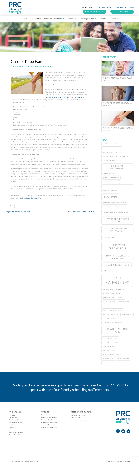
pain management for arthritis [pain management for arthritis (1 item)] (113, 289)
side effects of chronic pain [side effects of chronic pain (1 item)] (112, 310)
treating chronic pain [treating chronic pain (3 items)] (117, 330)
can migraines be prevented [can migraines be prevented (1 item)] (112, 152)
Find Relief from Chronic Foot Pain (81, 212)
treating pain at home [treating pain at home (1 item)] (110, 338)
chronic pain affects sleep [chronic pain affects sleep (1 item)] (112, 160)
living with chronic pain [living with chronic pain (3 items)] (117, 247)
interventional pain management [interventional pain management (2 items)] (117, 229)
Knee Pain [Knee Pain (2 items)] (109, 237)
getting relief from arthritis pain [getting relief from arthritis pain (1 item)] (114, 203)
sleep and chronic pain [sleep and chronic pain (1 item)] (110, 314)
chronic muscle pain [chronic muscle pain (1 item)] (110, 156)
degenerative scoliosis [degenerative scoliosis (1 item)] (110, 182)
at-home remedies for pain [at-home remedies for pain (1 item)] (111, 148)
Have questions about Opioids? (121, 7)
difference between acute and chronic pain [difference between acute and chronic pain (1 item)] (117, 186)
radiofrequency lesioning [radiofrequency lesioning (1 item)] (112, 293)
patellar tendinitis (81, 97)
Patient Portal (122, 11)
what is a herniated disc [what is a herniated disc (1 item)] (111, 354)
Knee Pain (9, 206)
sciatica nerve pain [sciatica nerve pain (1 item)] (109, 302)
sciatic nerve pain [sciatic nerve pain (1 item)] (125, 302)
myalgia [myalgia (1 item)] (105, 270)
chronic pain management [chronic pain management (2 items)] (117, 167)
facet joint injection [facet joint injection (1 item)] (110, 190)
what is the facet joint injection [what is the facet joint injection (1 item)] (114, 363)
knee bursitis (66, 97)
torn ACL (48, 97)
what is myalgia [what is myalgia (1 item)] (108, 359)
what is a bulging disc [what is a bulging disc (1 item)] (110, 346)
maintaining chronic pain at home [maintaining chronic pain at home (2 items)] (117, 257)
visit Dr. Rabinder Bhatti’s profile (30, 198)
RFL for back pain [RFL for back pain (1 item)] (109, 298)
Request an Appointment (95, 11)
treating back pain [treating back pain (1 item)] (109, 318)
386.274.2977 (113, 385)
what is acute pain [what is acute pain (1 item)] (109, 350)
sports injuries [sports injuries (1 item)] (127, 314)
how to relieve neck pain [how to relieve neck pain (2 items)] (117, 212)
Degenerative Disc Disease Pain (18, 212)
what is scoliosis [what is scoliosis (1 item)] (123, 359)
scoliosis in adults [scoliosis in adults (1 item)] (109, 306)
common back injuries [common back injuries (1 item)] (110, 173)
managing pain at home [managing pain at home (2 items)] (116, 265)
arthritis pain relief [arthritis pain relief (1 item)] (109, 144)
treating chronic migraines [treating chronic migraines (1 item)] (112, 322)
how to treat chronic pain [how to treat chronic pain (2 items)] (117, 220)
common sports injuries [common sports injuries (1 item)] (111, 178)
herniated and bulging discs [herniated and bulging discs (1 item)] (112, 207)
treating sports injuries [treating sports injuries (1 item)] (111, 342)
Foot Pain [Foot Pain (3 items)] (110, 197)
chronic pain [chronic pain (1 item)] (124, 156)
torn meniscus (56, 97)
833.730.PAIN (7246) (98, 7)
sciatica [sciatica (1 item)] (121, 298)
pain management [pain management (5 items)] (117, 280)
